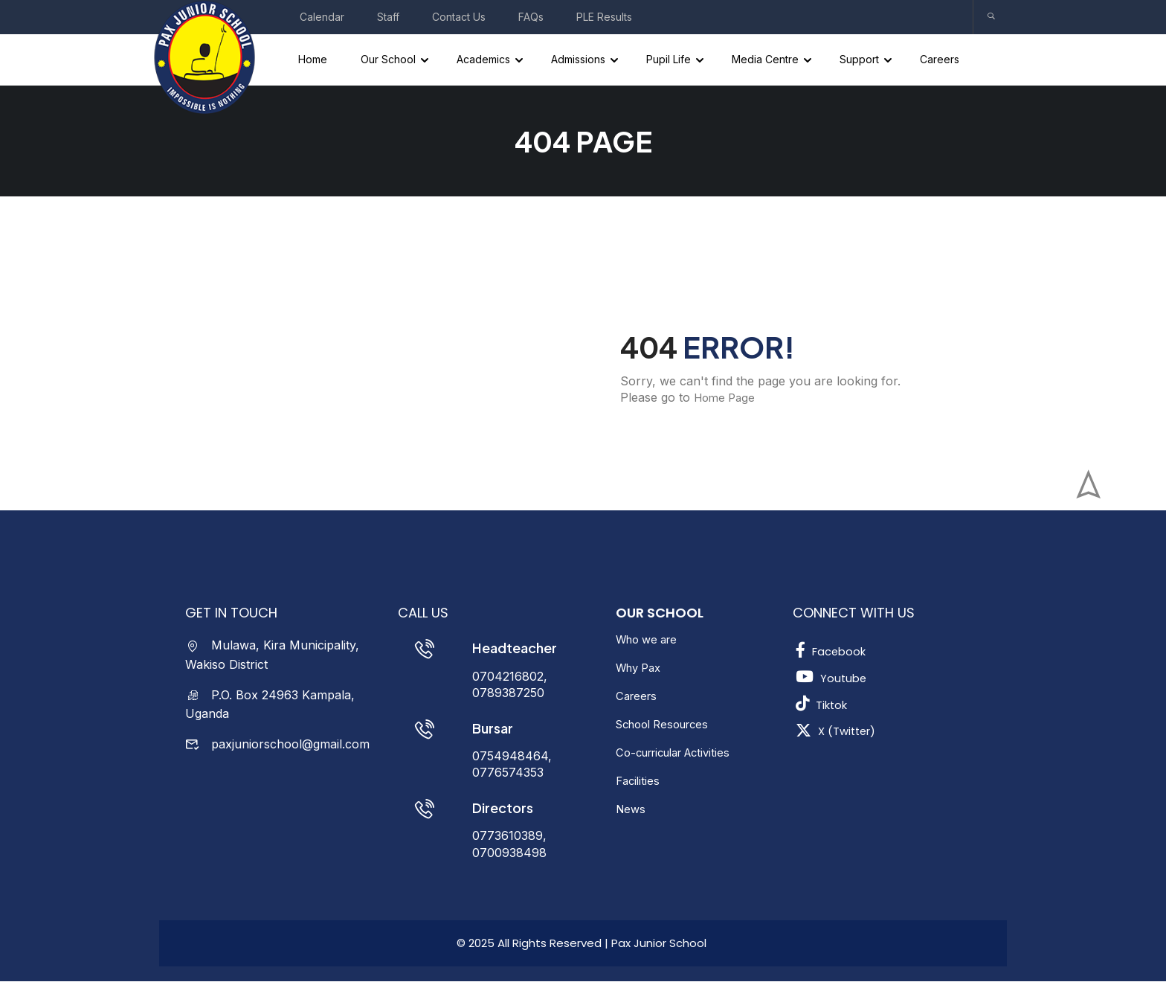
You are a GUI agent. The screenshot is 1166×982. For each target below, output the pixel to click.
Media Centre (766, 60)
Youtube (832, 678)
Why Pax (641, 668)
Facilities (639, 781)
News (632, 810)
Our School (389, 60)
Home (314, 60)
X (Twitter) (839, 731)
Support (860, 60)
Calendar (322, 16)
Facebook (833, 651)
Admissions (580, 60)
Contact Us (459, 16)
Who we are (650, 640)
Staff (388, 16)
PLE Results (604, 16)
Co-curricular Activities (680, 753)
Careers (941, 60)
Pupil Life (670, 60)
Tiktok (823, 704)
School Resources (668, 725)
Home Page (727, 398)
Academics (485, 60)
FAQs (531, 16)
